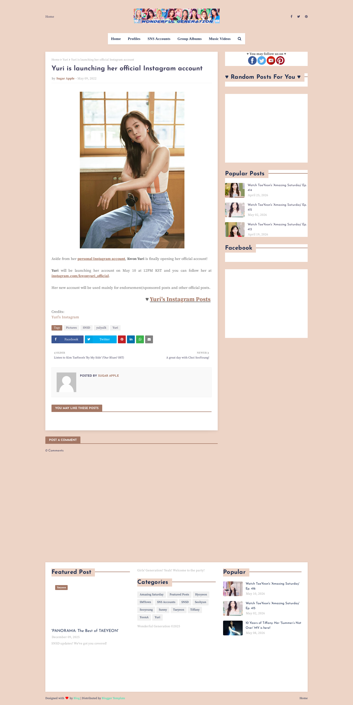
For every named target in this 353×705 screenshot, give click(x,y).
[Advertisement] (266, 128)
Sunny (163, 610)
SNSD (86, 328)
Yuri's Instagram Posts (180, 299)
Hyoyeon (201, 594)
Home (49, 17)
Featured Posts (179, 594)
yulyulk (101, 328)
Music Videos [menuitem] (220, 39)
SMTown (145, 602)
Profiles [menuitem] (134, 39)
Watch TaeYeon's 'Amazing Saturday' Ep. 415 (277, 207)
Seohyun (200, 602)
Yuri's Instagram (65, 317)
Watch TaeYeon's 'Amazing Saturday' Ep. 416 (272, 586)
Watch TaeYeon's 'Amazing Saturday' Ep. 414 (277, 188)
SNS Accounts (166, 602)
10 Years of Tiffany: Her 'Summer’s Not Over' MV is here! (273, 625)
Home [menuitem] (116, 39)
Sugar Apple (65, 78)
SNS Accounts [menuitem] (159, 39)
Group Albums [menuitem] (189, 39)
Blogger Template (113, 698)
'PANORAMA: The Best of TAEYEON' (84, 631)
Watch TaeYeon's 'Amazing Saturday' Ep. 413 (277, 227)
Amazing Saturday (152, 594)
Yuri (65, 60)
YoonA (144, 617)
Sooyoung (146, 610)
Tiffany (195, 610)
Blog (77, 698)
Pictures (71, 328)
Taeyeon (178, 610)
